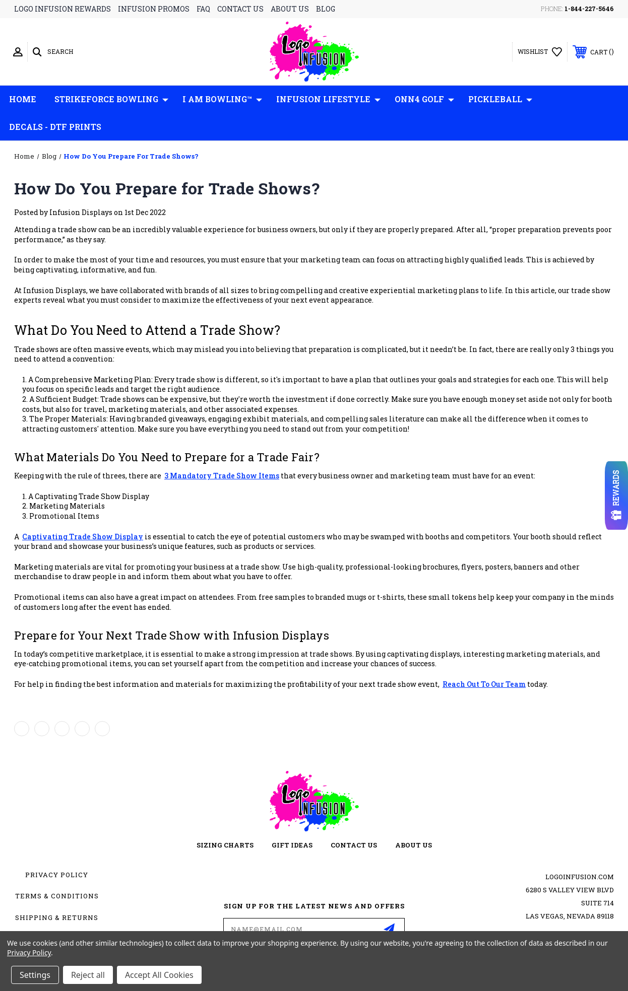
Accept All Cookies (159, 974)
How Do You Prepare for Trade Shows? (167, 188)
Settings (35, 974)
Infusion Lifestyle (328, 99)
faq (203, 9)
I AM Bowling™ (222, 99)
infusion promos (154, 9)
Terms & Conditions (57, 895)
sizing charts (225, 845)
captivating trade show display (82, 536)
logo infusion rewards (62, 9)
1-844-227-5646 (589, 9)
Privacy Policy (56, 874)
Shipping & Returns (56, 917)
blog (325, 9)
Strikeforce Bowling (111, 99)
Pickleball (500, 99)
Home (22, 99)
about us (290, 9)
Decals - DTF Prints (55, 126)
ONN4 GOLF (424, 99)
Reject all (88, 974)
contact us (240, 9)
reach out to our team (484, 684)
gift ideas (292, 845)
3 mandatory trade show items (221, 475)
